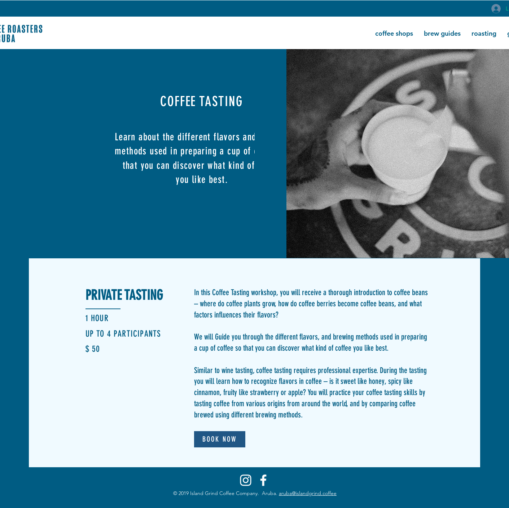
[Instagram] (245, 480)
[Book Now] (219, 439)
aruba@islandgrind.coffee (308, 493)
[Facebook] (263, 480)
